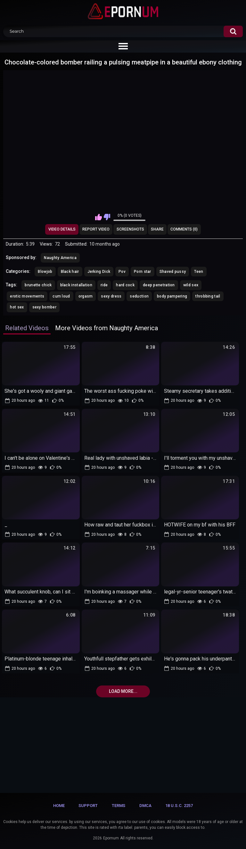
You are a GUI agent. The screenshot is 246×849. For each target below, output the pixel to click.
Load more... (123, 691)
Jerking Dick (99, 271)
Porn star (142, 271)
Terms (118, 805)
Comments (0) (184, 229)
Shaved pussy (173, 271)
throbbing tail (207, 296)
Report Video (96, 229)
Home (59, 805)
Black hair (70, 271)
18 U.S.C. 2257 (179, 805)
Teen (198, 271)
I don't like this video (106, 217)
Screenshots (130, 229)
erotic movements (27, 296)
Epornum (111, 838)
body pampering (172, 296)
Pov (122, 271)
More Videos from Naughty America (106, 328)
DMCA (145, 805)
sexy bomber (44, 307)
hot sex (17, 307)
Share (157, 229)
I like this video (98, 217)
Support (88, 805)
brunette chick (38, 285)
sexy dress (111, 296)
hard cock (125, 285)
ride (104, 285)
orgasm (85, 296)
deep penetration (159, 285)
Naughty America (60, 258)
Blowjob (45, 271)
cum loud (61, 296)
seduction (139, 296)
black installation (76, 285)
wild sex (190, 285)
